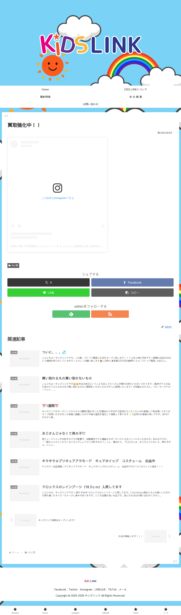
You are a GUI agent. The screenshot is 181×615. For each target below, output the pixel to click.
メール (126, 603)
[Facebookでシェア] (132, 282)
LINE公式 (100, 603)
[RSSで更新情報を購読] (95, 314)
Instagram (85, 603)
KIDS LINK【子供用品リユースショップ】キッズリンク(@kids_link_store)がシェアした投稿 (64, 246)
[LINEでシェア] (48, 292)
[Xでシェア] (48, 282)
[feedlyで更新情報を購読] (86, 314)
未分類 (13, 265)
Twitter (70, 603)
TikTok (114, 603)
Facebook (56, 603)
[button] (132, 292)
